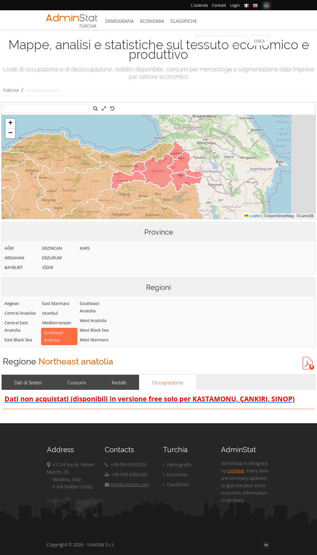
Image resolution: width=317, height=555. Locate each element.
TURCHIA (11, 90)
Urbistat (235, 471)
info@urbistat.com (127, 484)
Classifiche (184, 21)
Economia (152, 21)
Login (235, 5)
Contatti (219, 5)
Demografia (119, 21)
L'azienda (199, 5)
